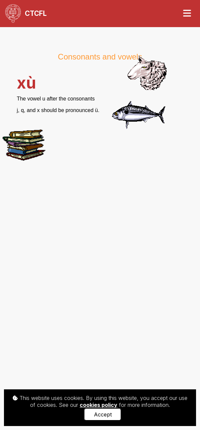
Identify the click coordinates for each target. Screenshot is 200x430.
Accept (103, 414)
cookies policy (98, 405)
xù (26, 83)
